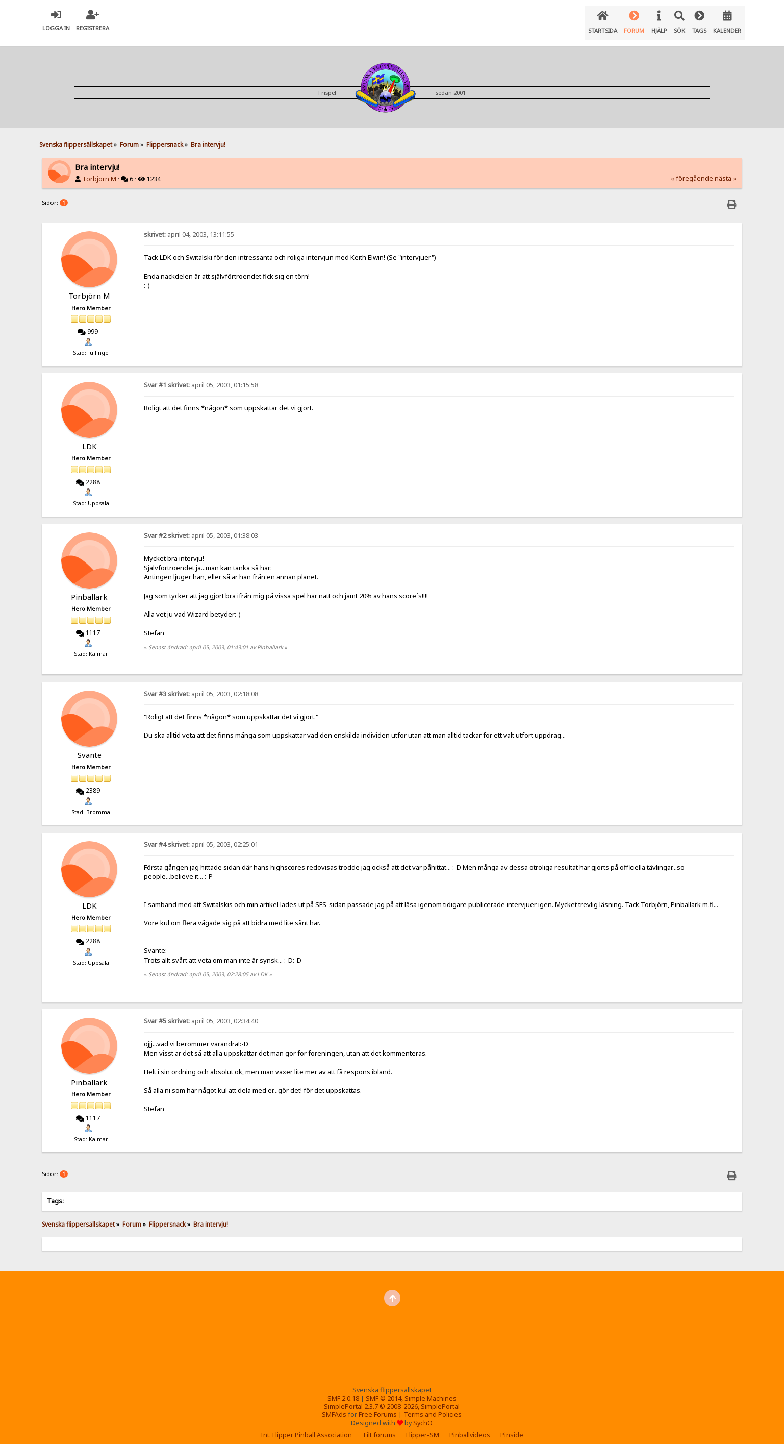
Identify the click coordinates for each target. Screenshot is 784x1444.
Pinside (511, 1427)
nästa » (725, 170)
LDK (89, 438)
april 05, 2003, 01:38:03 (201, 527)
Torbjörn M (99, 170)
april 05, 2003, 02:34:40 (201, 1013)
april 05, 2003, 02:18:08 (201, 685)
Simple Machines (430, 1390)
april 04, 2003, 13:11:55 (189, 226)
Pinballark (89, 588)
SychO (423, 1414)
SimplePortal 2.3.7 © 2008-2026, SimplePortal (392, 1398)
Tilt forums (379, 1427)
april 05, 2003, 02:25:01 (201, 836)
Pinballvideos (469, 1427)
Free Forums (378, 1406)
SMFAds (334, 1406)
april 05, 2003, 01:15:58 (201, 377)
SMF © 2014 (383, 1390)
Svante (90, 747)
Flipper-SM (422, 1427)
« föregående (692, 170)
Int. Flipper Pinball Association (306, 1427)
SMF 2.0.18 (343, 1390)
